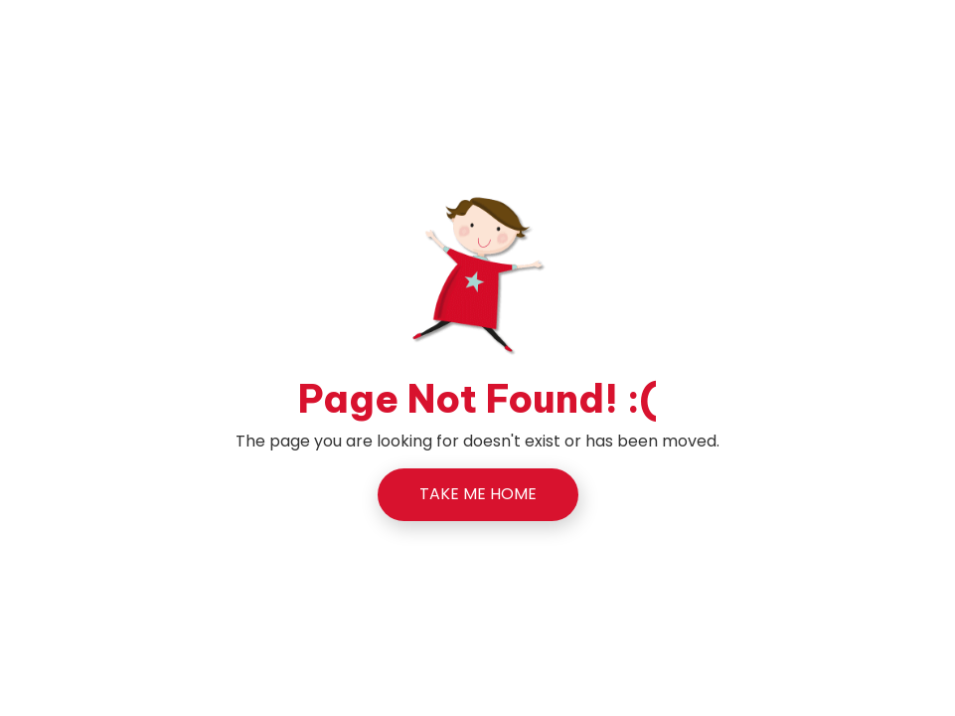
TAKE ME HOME (478, 493)
